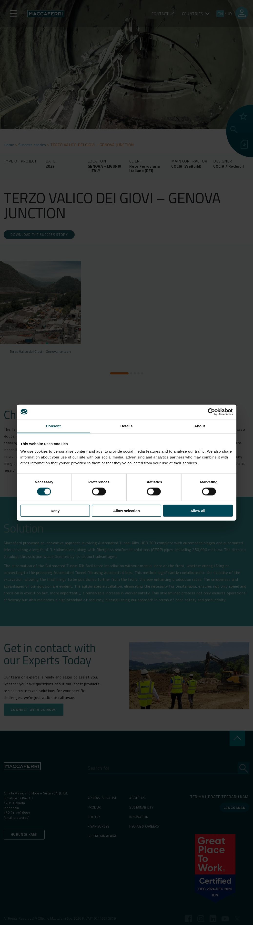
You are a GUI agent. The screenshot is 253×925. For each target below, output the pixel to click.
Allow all (198, 511)
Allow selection (126, 511)
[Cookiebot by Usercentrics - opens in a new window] (211, 411)
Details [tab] (127, 426)
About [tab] (199, 426)
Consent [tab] (53, 426)
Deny (55, 511)
